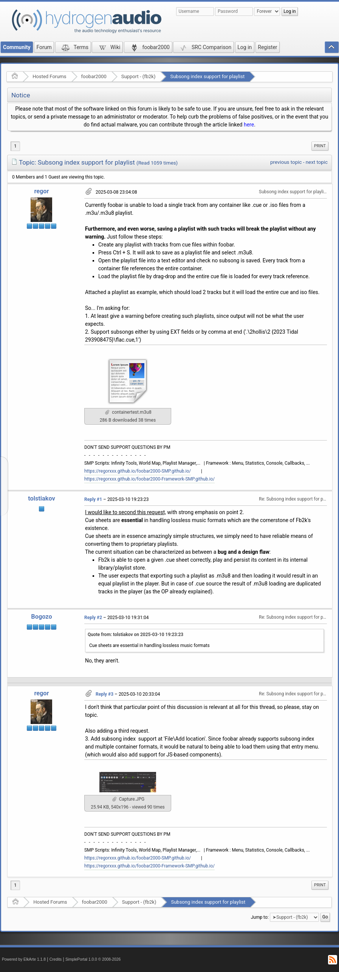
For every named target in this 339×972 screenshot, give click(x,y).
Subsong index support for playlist (207, 76)
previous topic (286, 162)
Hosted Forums (49, 76)
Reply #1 (93, 499)
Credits (56, 959)
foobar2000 (94, 76)
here (249, 125)
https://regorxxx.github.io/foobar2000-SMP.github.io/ (137, 471)
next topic (317, 162)
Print (320, 145)
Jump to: (260, 917)
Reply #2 (93, 617)
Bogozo (41, 616)
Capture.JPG (128, 799)
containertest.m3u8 (128, 412)
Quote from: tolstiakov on (135, 634)
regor (41, 191)
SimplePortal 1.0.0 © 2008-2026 (93, 959)
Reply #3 (104, 694)
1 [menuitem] (15, 146)
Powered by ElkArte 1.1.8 (24, 959)
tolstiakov (41, 498)
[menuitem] (319, 146)
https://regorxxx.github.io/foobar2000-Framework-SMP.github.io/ (149, 479)
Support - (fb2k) (138, 76)
